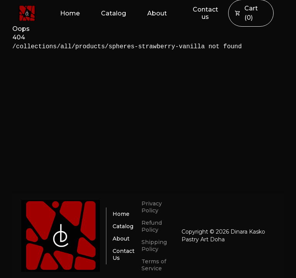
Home (70, 13)
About (157, 13)
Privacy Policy (151, 207)
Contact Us (124, 254)
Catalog (113, 13)
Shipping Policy (154, 246)
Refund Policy (151, 226)
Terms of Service (153, 265)
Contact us (205, 13)
